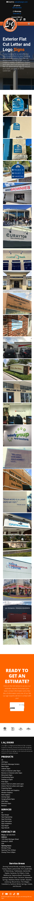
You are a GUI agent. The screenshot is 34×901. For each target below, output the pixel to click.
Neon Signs (5, 766)
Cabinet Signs (5, 768)
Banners (4, 805)
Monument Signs (6, 775)
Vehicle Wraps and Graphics (10, 790)
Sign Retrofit (5, 828)
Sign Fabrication (6, 821)
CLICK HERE (17, 706)
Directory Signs (6, 803)
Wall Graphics (5, 795)
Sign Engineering (6, 817)
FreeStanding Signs (7, 777)
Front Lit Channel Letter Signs (10, 771)
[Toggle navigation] (28, 24)
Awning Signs (5, 797)
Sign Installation (6, 823)
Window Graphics (7, 792)
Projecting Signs (6, 788)
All (2, 760)
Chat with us (17, 13)
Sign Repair (5, 826)
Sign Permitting (6, 819)
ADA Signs (4, 801)
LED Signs (4, 762)
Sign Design (5, 815)
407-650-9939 (17, 8)
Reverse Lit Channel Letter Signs (11, 773)
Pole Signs (4, 782)
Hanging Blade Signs (8, 799)
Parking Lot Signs (7, 779)
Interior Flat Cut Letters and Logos (12, 786)
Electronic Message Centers (10, 764)
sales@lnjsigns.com (21, 2)
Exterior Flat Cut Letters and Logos (12, 784)
